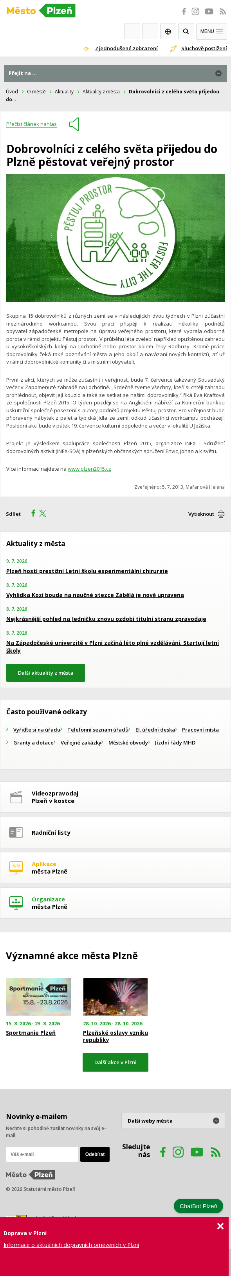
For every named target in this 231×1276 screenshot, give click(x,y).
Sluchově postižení (204, 48)
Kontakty (150, 31)
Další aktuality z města (45, 672)
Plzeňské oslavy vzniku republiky (115, 1036)
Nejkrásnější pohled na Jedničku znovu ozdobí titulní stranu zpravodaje (106, 619)
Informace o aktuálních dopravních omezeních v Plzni (71, 1245)
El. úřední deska (155, 729)
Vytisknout (201, 513)
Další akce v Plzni (115, 1062)
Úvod (12, 91)
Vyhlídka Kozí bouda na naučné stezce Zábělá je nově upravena (95, 595)
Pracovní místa (200, 729)
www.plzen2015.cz (89, 468)
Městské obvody (128, 742)
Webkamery (132, 31)
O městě (36, 91)
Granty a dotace (33, 742)
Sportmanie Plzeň (31, 1032)
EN (168, 31)
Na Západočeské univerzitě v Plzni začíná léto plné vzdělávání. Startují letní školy (112, 646)
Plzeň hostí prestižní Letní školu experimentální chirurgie (87, 571)
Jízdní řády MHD (175, 742)
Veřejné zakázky (81, 742)
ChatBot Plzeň (198, 1206)
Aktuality (64, 91)
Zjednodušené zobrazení (126, 48)
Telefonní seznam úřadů (97, 729)
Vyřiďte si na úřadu (36, 729)
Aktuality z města (101, 91)
